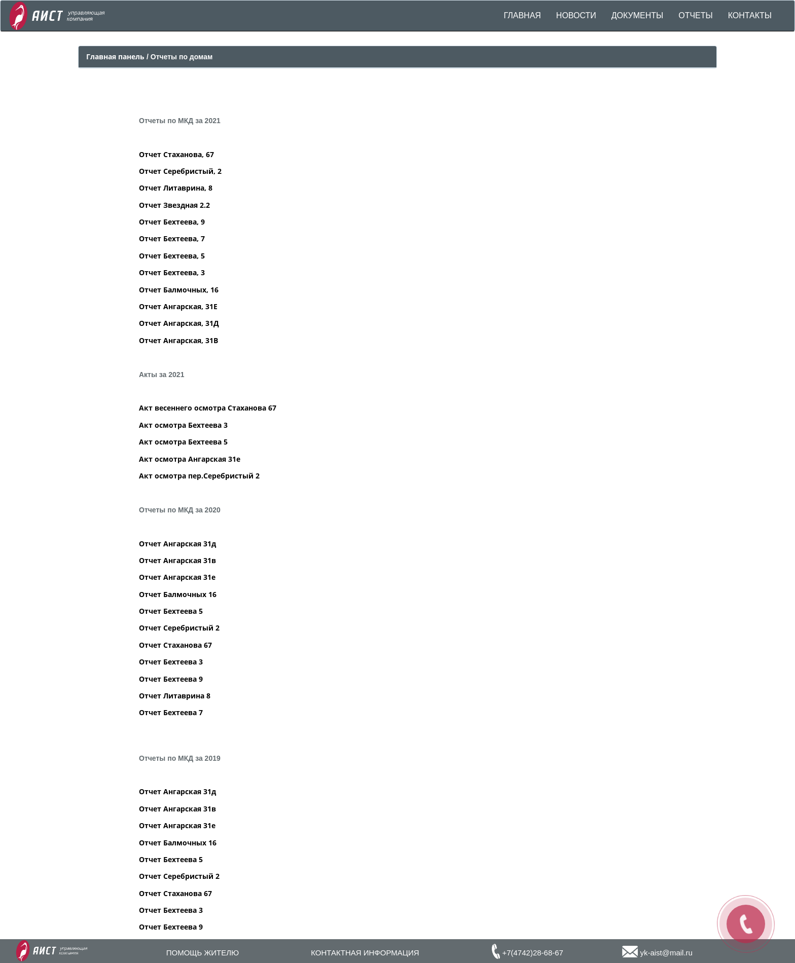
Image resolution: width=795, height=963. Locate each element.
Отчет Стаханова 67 (175, 645)
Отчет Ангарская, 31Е (178, 306)
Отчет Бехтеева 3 (171, 661)
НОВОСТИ (576, 15)
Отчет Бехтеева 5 (171, 611)
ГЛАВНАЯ (521, 15)
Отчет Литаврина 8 (174, 695)
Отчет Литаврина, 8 (175, 188)
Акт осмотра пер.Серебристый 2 (199, 475)
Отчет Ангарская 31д (177, 543)
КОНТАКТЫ (750, 15)
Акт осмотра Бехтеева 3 (183, 425)
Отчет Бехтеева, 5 (172, 256)
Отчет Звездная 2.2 (174, 205)
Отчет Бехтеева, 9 (172, 222)
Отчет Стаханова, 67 (176, 154)
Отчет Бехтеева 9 (171, 679)
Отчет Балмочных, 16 (179, 289)
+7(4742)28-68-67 (527, 952)
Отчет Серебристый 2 (179, 628)
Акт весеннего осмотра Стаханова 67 (207, 408)
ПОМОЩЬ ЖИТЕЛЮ (202, 952)
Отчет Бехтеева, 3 (172, 272)
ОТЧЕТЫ (695, 15)
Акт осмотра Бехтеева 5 (183, 442)
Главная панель (116, 56)
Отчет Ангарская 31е (177, 577)
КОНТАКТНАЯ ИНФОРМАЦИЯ (365, 952)
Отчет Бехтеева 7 (171, 712)
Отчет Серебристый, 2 (180, 171)
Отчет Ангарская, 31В (178, 340)
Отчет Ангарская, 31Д (179, 323)
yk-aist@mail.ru (657, 952)
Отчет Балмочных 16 (177, 594)
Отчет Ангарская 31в (177, 560)
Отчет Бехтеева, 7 (172, 238)
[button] (637, 15)
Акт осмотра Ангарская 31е (189, 459)
